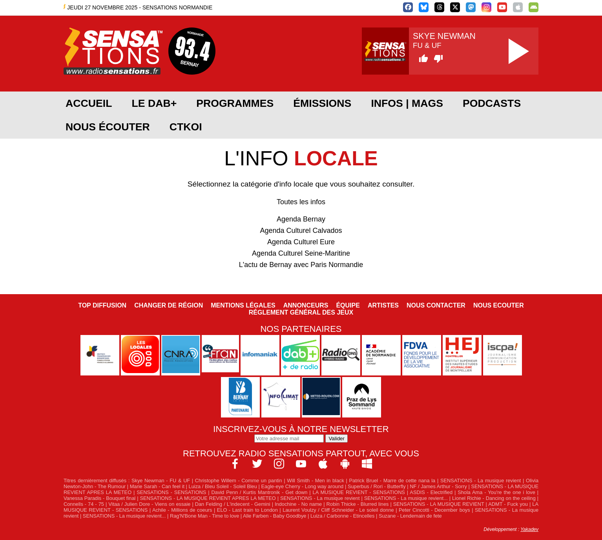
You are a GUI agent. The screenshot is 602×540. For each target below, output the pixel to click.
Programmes (235, 103)
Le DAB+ (154, 103)
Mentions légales (243, 305)
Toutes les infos (301, 202)
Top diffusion (102, 305)
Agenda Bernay (301, 219)
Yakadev (529, 529)
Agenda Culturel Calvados (301, 230)
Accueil (89, 103)
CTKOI (186, 127)
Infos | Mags (407, 103)
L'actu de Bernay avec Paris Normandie (301, 265)
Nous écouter (108, 127)
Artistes (383, 305)
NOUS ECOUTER (498, 305)
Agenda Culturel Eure (301, 242)
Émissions (322, 103)
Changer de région (168, 305)
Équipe (347, 305)
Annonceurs (305, 305)
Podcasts (492, 103)
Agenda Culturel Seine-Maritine (301, 253)
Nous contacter (436, 305)
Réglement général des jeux (301, 312)
